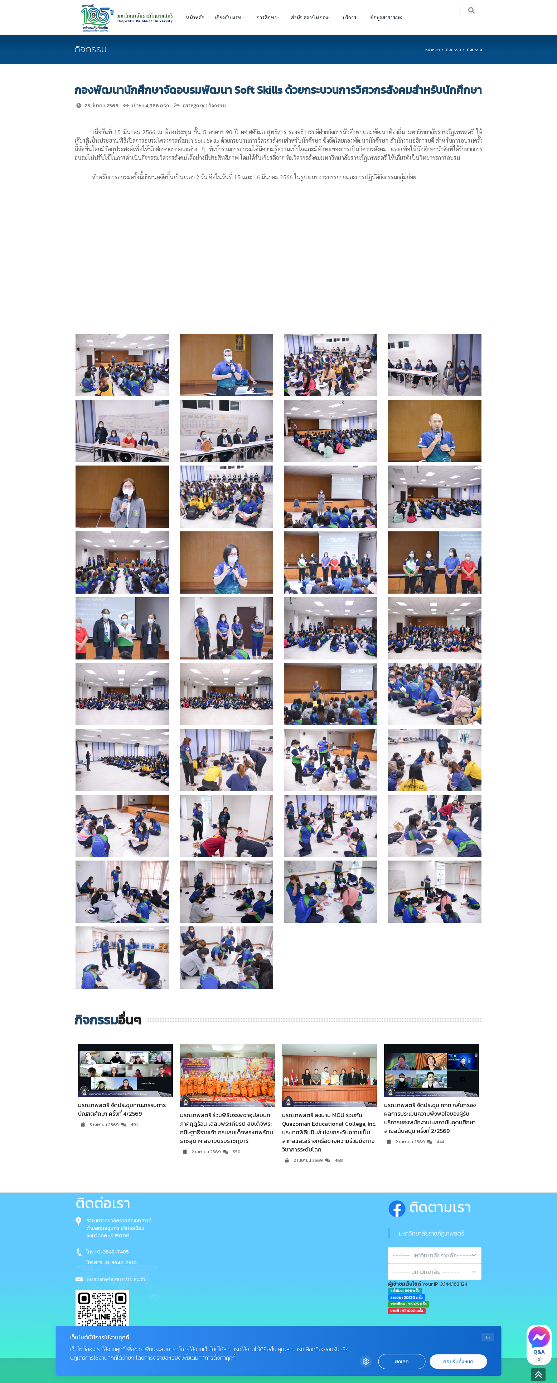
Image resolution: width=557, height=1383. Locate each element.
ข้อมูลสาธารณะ (386, 17)
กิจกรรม (453, 50)
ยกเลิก (401, 1361)
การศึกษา (267, 17)
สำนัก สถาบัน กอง (309, 17)
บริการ (349, 17)
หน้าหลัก (195, 17)
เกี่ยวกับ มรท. (228, 17)
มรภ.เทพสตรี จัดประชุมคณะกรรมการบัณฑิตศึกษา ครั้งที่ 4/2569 (122, 1109)
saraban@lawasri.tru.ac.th (115, 1279)
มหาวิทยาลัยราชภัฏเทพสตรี (431, 1233)
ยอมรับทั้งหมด (458, 1361)
